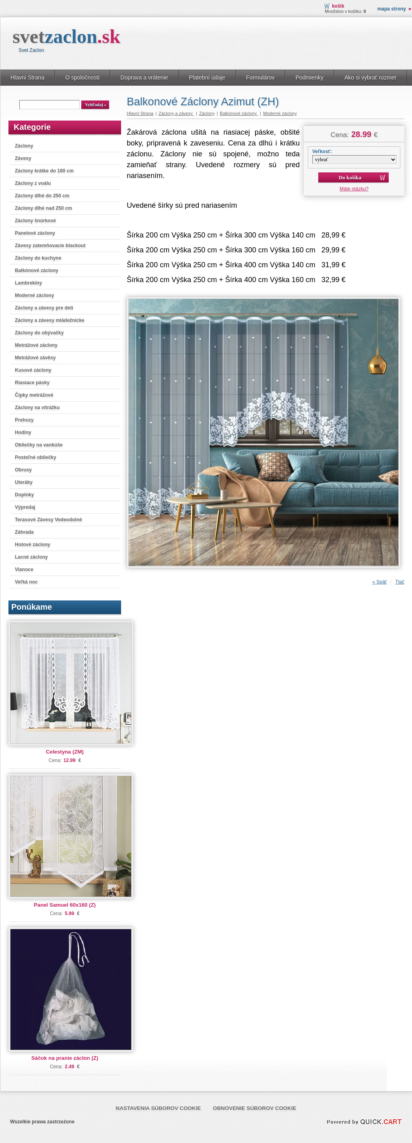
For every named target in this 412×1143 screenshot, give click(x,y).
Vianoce (24, 569)
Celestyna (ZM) (65, 752)
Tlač (399, 582)
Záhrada (24, 532)
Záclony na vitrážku (37, 407)
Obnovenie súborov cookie (254, 1108)
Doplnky (24, 495)
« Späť (379, 582)
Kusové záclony (33, 370)
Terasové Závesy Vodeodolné (48, 519)
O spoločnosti (82, 77)
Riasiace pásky (32, 382)
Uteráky (24, 482)
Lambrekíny (28, 283)
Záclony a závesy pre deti (44, 308)
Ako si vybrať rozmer (370, 77)
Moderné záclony (34, 295)
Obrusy (23, 470)
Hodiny (23, 432)
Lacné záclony (31, 557)
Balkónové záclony (36, 270)
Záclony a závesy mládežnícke (49, 320)
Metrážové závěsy (35, 358)
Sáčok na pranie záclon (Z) (64, 1058)
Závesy (23, 158)
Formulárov (260, 77)
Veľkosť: (322, 151)
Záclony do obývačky (39, 333)
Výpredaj (25, 507)
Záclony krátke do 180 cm (44, 171)
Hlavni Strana (27, 77)
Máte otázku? (354, 189)
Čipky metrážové (34, 395)
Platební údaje (207, 77)
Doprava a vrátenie (144, 77)
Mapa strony (391, 9)
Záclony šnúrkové (35, 220)
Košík (338, 6)
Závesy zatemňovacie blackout (50, 245)
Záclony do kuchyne (38, 258)
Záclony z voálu (33, 183)
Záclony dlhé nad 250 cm (43, 208)
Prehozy (24, 420)
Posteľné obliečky (35, 457)
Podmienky (309, 77)
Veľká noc (26, 582)
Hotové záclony (32, 544)
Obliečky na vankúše (39, 445)
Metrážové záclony (36, 345)
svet (66, 36)
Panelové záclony (35, 233)
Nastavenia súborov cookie (158, 1108)
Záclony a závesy (176, 113)
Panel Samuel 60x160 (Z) (65, 905)
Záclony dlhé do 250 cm (42, 196)
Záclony (24, 146)
